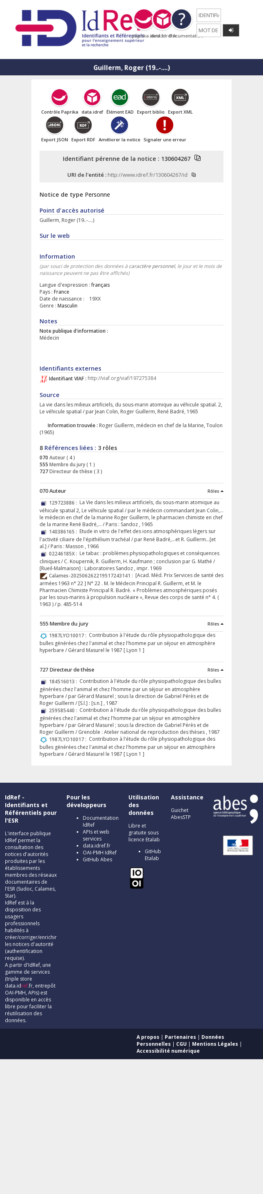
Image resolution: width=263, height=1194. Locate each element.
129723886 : (64, 502)
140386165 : (64, 531)
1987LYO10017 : (69, 635)
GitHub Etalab (153, 855)
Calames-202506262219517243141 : (92, 575)
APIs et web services (96, 835)
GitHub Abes (97, 859)
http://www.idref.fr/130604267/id (148, 174)
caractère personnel (152, 266)
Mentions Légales (215, 1043)
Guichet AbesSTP (181, 814)
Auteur (56, 457)
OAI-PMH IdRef (100, 852)
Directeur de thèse (70, 471)
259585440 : (64, 710)
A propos (148, 1037)
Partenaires (180, 1037)
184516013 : (64, 681)
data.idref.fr (97, 845)
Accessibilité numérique (168, 1050)
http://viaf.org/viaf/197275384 (122, 378)
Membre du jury (66, 464)
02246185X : (64, 553)
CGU (181, 1043)
